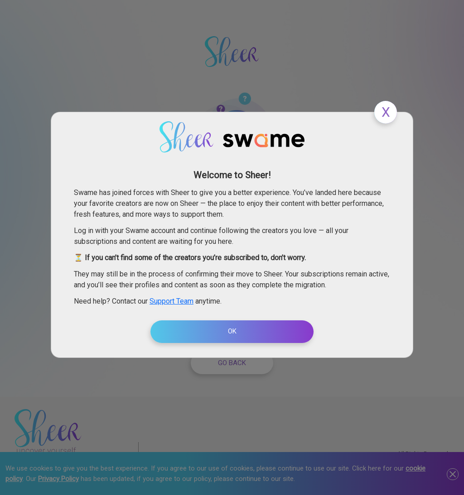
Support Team (171, 301)
